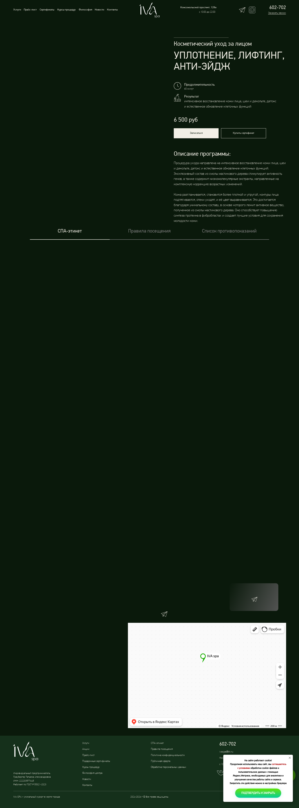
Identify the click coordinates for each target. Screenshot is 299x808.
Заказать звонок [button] (277, 13)
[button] (196, 133)
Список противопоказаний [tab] (229, 231)
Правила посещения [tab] (149, 231)
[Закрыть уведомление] (290, 758)
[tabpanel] (149, 340)
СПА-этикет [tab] (70, 231)
